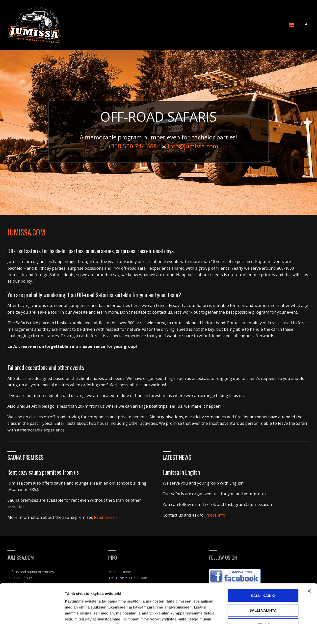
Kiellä (263, 588)
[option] (158, 132)
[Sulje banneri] (309, 554)
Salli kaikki (263, 559)
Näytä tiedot (265, 614)
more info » (217, 515)
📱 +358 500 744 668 (128, 146)
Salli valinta (263, 573)
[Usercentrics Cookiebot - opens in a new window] (32, 614)
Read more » (106, 517)
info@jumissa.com (193, 146)
